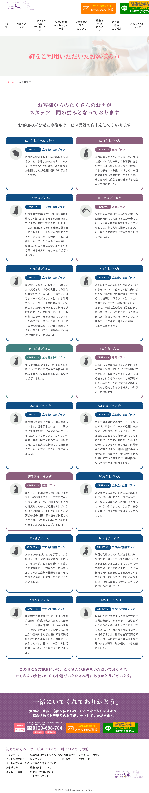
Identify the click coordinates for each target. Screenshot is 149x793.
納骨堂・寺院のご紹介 (116, 25)
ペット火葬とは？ (15, 759)
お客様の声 (12, 767)
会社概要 (65, 759)
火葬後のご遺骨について (81, 25)
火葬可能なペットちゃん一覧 (61, 25)
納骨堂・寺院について (42, 772)
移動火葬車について (40, 767)
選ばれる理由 (68, 755)
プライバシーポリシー (90, 755)
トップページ (13, 755)
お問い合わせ (85, 759)
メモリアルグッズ (39, 776)
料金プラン (36, 759)
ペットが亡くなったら (17, 763)
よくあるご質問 (14, 772)
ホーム (10, 81)
